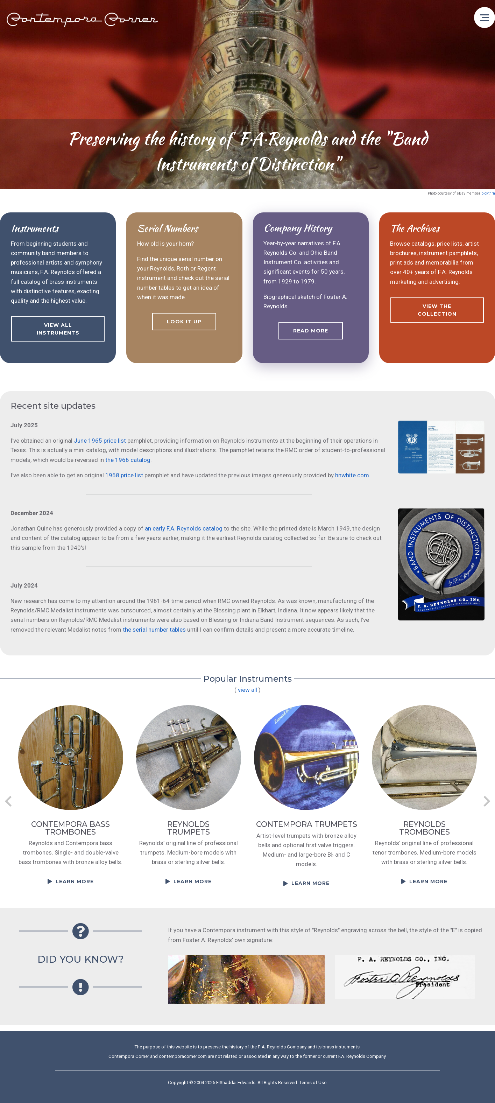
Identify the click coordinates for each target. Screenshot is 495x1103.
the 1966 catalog (127, 459)
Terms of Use (312, 1082)
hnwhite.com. (352, 475)
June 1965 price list (100, 440)
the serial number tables (154, 629)
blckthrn (488, 193)
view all (247, 689)
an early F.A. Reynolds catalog (183, 528)
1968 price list (124, 475)
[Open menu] (484, 17)
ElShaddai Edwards (235, 1082)
